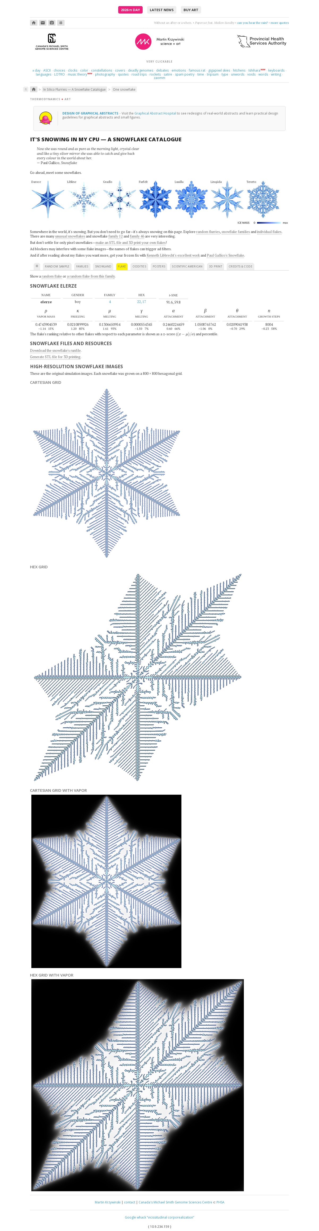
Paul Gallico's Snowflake (225, 255)
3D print (215, 266)
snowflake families (236, 231)
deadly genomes (140, 70)
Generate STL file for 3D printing (55, 356)
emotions (179, 70)
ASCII (47, 70)
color (84, 70)
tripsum (213, 74)
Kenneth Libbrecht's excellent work (173, 255)
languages (43, 74)
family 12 (115, 236)
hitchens (239, 70)
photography (105, 74)
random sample (57, 266)
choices (59, 70)
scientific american (187, 266)
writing (276, 74)
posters (159, 266)
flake (122, 266)
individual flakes (269, 231)
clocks (72, 70)
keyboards (276, 70)
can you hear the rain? (252, 23)
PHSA (220, 1202)
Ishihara (254, 70)
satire (168, 74)
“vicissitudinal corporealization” (170, 1217)
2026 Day (130, 9)
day (36, 70)
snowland (103, 266)
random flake (52, 276)
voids (251, 74)
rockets (155, 74)
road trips (139, 74)
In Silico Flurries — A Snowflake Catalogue (74, 89)
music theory (77, 74)
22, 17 (141, 301)
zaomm (159, 78)
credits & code (240, 266)
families (82, 266)
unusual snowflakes (70, 236)
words (263, 74)
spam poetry (184, 74)
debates (162, 70)
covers (120, 70)
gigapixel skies (219, 70)
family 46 (137, 236)
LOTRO (59, 74)
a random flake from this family (91, 276)
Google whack (135, 1217)
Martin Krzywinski (108, 1202)
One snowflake (124, 89)
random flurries (208, 231)
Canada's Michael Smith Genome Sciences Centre (175, 1202)
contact (129, 1202)
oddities (139, 266)
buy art (191, 9)
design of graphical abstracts (90, 113)
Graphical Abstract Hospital (155, 113)
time (200, 74)
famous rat (197, 70)
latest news (162, 9)
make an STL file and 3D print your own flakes (131, 242)
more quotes (280, 23)
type (225, 74)
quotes (123, 74)
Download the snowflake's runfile (55, 350)
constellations (101, 70)
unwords (237, 74)
